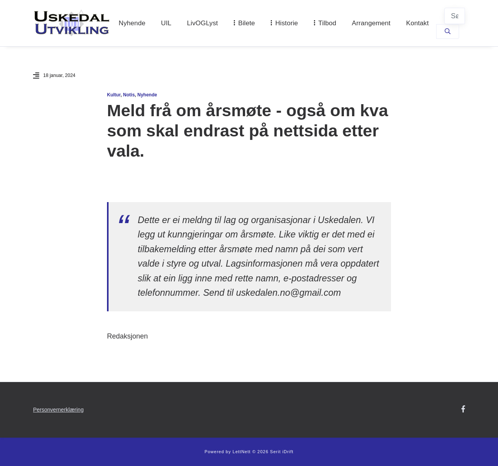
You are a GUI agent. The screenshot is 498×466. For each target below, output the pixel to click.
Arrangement (371, 23)
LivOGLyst (202, 23)
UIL (166, 23)
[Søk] (454, 16)
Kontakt (417, 23)
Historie (286, 23)
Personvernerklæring (58, 410)
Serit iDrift (281, 451)
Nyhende (132, 23)
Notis (129, 95)
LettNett (242, 451)
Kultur (114, 95)
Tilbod (327, 23)
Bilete (246, 23)
